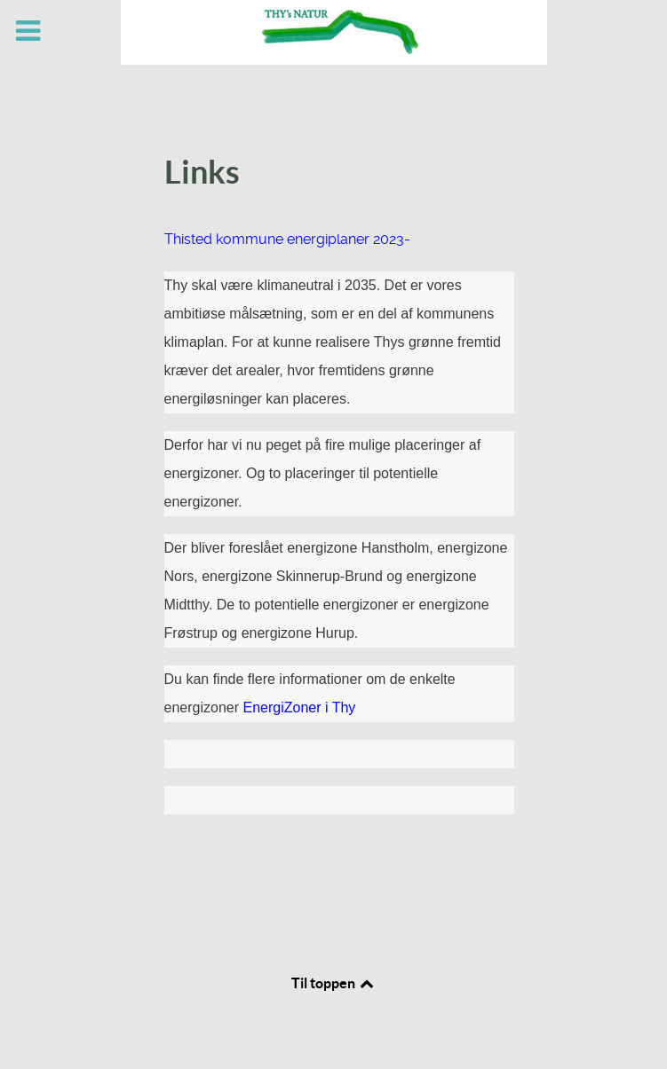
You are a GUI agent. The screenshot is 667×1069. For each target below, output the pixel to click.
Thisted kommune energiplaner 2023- (287, 239)
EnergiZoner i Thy (298, 707)
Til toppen (334, 983)
